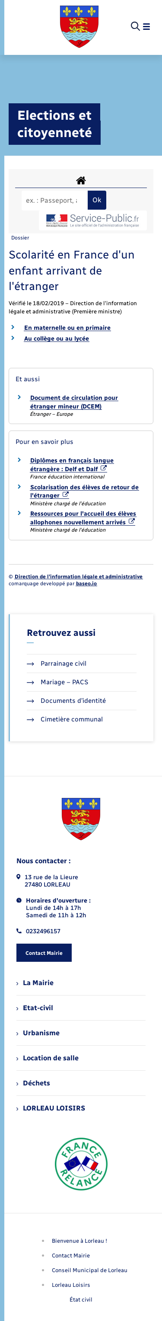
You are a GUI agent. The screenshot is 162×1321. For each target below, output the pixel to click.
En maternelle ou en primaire (67, 328)
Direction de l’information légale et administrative (79, 577)
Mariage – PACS (57, 682)
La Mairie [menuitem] (35, 983)
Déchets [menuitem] (33, 1083)
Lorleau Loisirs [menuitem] (71, 1285)
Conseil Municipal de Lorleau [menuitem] (89, 1270)
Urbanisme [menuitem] (38, 1033)
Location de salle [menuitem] (47, 1058)
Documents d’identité (66, 701)
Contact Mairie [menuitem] (71, 1255)
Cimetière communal (65, 719)
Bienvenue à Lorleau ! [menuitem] (79, 1241)
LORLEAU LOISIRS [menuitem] (50, 1108)
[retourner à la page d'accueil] (79, 26)
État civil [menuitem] (81, 1299)
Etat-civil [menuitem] (34, 1008)
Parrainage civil (56, 663)
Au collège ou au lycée (56, 338)
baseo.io (86, 584)
